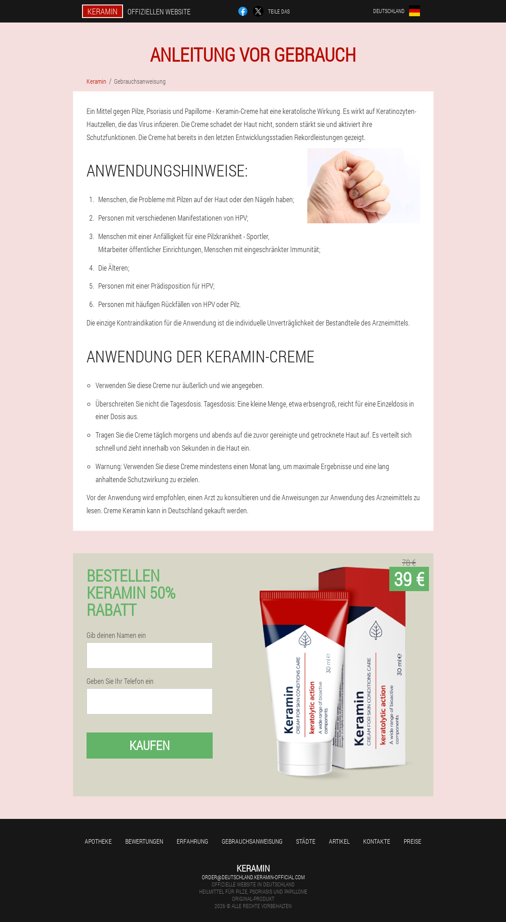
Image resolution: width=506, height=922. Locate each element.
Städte (305, 841)
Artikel (339, 841)
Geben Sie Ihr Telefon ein (120, 681)
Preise (412, 841)
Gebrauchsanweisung (252, 841)
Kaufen (149, 745)
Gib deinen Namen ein (116, 635)
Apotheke (98, 841)
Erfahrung (192, 841)
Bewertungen (144, 841)
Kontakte (376, 841)
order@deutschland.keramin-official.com (253, 877)
